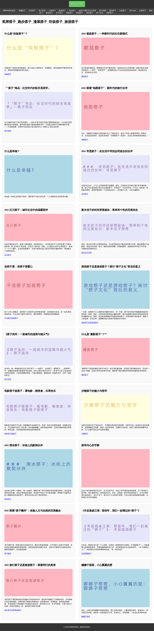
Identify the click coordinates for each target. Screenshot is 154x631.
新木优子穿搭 (86, 253)
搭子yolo (132, 10)
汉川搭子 (7, 255)
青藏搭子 (22, 10)
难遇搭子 (79, 13)
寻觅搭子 (84, 194)
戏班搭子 (89, 13)
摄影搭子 (84, 375)
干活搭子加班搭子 (11, 318)
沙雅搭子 (84, 434)
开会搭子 (72, 10)
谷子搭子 (59, 13)
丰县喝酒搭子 (86, 553)
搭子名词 (99, 13)
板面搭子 (62, 10)
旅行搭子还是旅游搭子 (12, 610)
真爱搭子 (109, 13)
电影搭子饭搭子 (10, 434)
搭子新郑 (42, 10)
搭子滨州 (7, 379)
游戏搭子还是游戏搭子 (89, 322)
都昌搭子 (84, 76)
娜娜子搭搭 (85, 616)
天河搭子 (32, 10)
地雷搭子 (69, 13)
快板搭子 (7, 74)
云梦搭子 (142, 10)
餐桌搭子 (49, 13)
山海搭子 (122, 10)
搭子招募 (102, 10)
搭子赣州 (7, 553)
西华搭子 (112, 10)
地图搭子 (84, 139)
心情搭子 (52, 10)
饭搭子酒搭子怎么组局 (87, 10)
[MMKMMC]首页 (9, 10)
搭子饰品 (7, 131)
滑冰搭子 (7, 499)
